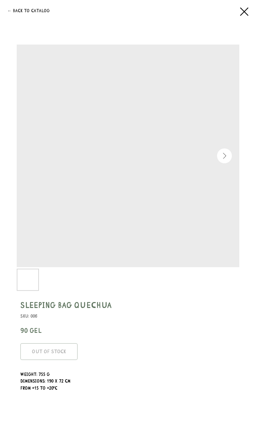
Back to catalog (31, 11)
